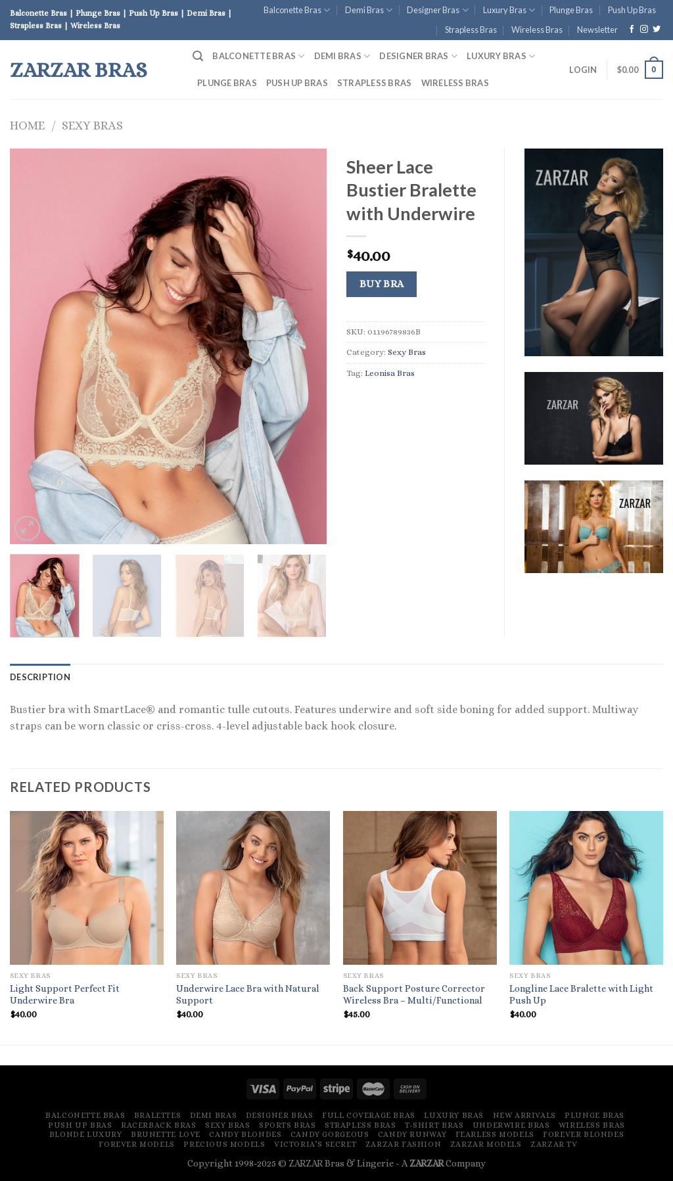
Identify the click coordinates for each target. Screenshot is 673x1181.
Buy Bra (382, 284)
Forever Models (137, 1144)
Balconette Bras (297, 10)
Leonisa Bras (390, 373)
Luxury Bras (509, 10)
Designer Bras (437, 10)
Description (40, 677)
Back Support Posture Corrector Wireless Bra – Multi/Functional (414, 994)
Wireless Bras (537, 29)
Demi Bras (368, 10)
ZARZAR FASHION (403, 1144)
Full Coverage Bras (368, 1115)
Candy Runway (412, 1134)
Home (27, 125)
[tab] (40, 677)
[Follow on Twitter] (657, 29)
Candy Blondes (245, 1134)
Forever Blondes (583, 1134)
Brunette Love (165, 1134)
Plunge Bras (571, 10)
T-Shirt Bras (434, 1125)
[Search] (198, 56)
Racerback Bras (159, 1125)
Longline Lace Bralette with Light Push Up (581, 994)
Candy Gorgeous (329, 1134)
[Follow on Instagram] (644, 29)
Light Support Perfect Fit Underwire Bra (65, 994)
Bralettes (157, 1115)
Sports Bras (287, 1125)
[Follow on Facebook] (632, 29)
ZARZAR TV (554, 1144)
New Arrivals (524, 1115)
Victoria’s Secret (315, 1144)
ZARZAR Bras (78, 69)
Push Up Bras (632, 10)
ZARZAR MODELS (486, 1144)
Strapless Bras (471, 29)
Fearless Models (494, 1134)
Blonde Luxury (85, 1134)
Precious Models (224, 1144)
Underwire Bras (511, 1125)
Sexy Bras (92, 125)
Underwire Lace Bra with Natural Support (247, 994)
